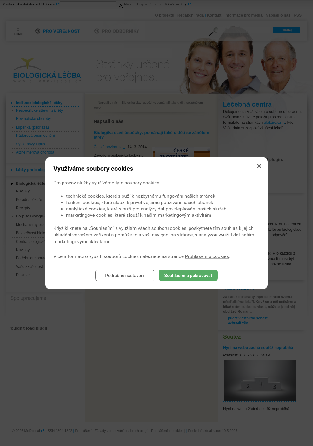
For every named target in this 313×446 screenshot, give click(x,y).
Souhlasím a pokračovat (188, 275)
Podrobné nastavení (124, 275)
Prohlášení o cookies (207, 256)
